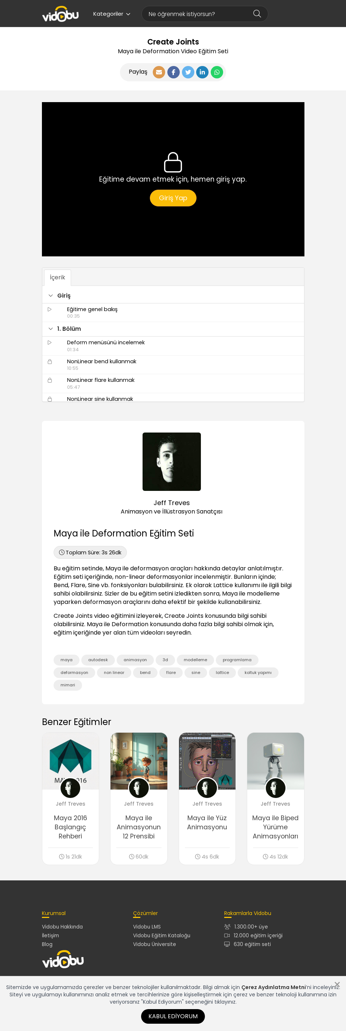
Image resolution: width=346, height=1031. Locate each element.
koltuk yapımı (258, 672)
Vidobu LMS (147, 926)
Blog (47, 944)
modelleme (195, 660)
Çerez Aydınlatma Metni (273, 987)
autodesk (98, 660)
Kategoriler (112, 14)
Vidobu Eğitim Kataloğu (161, 935)
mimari (68, 685)
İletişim (50, 935)
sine (195, 672)
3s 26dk (90, 552)
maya (67, 660)
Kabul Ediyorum (173, 1016)
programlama (237, 660)
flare (171, 672)
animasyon (135, 660)
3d (165, 660)
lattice (222, 672)
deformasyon (74, 672)
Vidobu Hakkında (62, 926)
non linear (114, 672)
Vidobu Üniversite (154, 944)
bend (145, 672)
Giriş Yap (173, 197)
